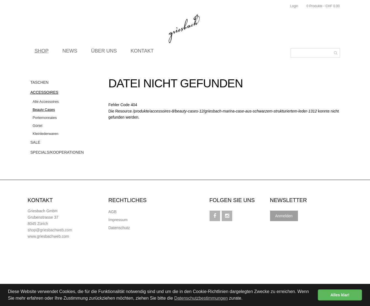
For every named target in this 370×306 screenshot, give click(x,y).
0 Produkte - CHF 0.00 (323, 6)
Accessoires (44, 92)
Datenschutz (119, 228)
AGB (113, 212)
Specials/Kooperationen (57, 152)
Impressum (118, 220)
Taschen (39, 82)
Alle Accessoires (46, 102)
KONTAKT (142, 52)
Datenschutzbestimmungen (201, 298)
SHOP (42, 52)
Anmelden (284, 216)
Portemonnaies (45, 118)
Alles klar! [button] (340, 295)
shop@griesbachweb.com (50, 230)
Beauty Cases (44, 110)
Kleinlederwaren (45, 134)
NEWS (69, 52)
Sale (35, 142)
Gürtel (37, 126)
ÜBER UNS (104, 52)
